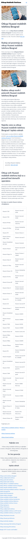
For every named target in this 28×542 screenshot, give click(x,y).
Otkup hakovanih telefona (7, 481)
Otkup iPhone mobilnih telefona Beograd (11, 485)
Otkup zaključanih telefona (7, 478)
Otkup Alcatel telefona (7, 437)
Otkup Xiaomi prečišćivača (7, 518)
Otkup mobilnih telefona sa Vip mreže (10, 512)
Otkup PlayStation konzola (7, 515)
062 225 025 (14, 165)
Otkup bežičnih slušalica (6, 521)
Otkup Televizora (4, 507)
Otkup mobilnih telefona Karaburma (10, 499)
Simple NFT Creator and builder (8, 529)
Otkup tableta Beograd (6, 495)
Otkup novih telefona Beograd (8, 476)
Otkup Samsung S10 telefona (8, 526)
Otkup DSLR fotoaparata (6, 493)
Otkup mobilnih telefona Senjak (8, 497)
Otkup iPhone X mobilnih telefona (9, 483)
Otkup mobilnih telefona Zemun (8, 503)
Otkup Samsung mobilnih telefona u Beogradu (12, 489)
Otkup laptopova (4, 505)
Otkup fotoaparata (5, 491)
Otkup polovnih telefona (6, 480)
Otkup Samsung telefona (8, 433)
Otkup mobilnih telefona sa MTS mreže (10, 511)
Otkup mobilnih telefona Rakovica (9, 501)
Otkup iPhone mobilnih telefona (10, 427)
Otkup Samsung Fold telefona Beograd (10, 524)
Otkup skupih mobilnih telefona (8, 487)
